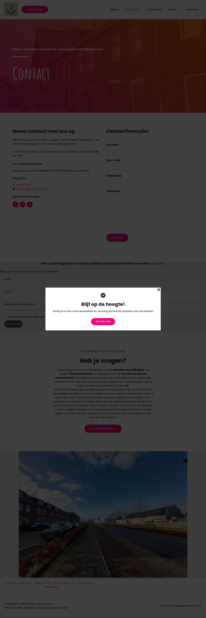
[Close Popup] (159, 290)
